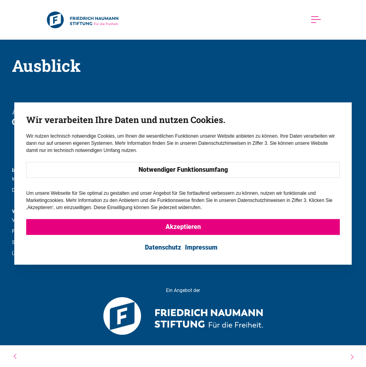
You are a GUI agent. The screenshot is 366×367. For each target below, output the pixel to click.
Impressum (201, 248)
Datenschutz (163, 248)
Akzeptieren (183, 227)
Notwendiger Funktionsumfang (183, 170)
